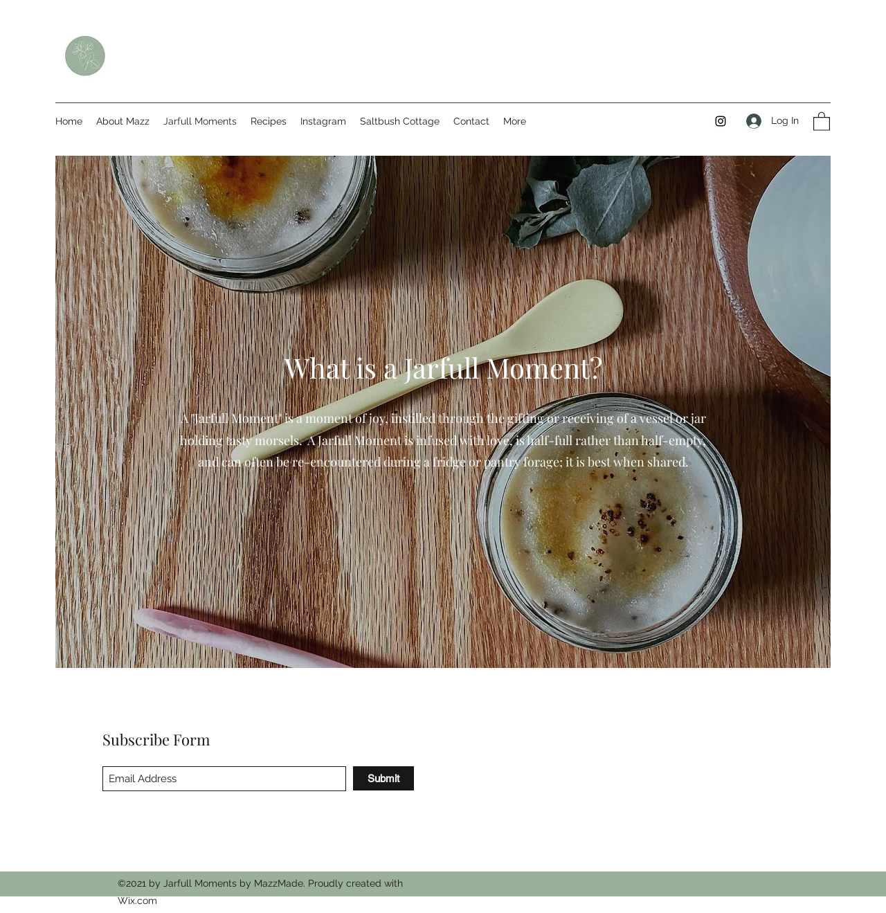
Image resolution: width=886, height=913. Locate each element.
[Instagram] (720, 121)
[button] (821, 121)
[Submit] (383, 778)
